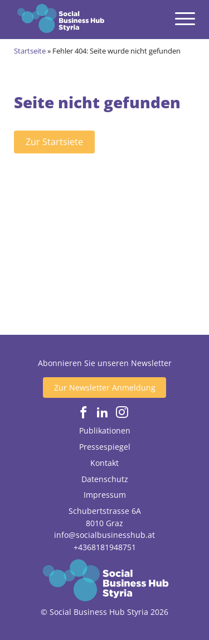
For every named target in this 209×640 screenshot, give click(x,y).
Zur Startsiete (54, 142)
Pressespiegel (104, 446)
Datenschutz (104, 479)
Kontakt (104, 463)
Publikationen (104, 430)
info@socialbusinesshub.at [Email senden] (104, 535)
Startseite (30, 51)
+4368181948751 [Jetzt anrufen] (105, 547)
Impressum (105, 494)
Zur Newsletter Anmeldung (104, 387)
